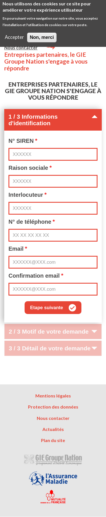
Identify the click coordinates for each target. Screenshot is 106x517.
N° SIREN (21, 141)
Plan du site (53, 440)
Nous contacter (21, 48)
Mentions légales (53, 395)
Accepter (14, 34)
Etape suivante (46, 307)
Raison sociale (28, 168)
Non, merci (42, 34)
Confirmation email (34, 276)
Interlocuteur (25, 195)
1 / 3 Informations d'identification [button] (53, 119)
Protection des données (53, 406)
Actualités (53, 429)
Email (15, 249)
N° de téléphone (29, 222)
